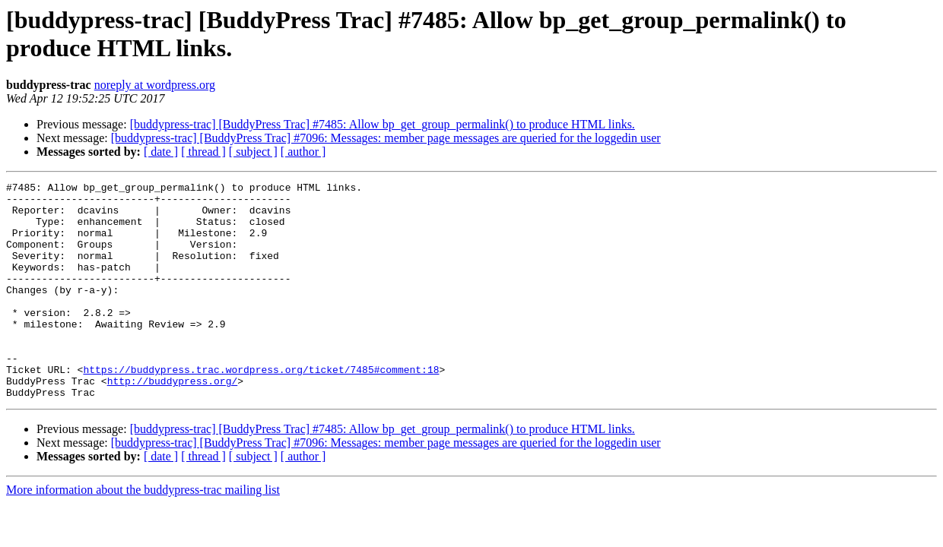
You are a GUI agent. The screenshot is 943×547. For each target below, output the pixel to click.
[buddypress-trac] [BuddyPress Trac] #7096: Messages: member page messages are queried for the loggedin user (386, 137)
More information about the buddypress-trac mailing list (143, 532)
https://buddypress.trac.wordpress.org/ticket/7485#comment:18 (261, 408)
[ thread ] (203, 151)
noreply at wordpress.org (154, 84)
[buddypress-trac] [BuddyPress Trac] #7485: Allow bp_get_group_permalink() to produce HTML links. (382, 124)
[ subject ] (253, 151)
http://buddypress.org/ (172, 421)
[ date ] (161, 151)
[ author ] (303, 151)
